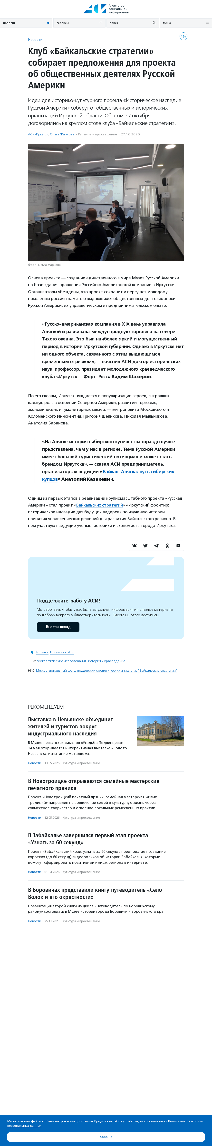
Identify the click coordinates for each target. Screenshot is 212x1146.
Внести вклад (58, 627)
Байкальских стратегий (99, 505)
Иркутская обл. (62, 652)
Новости (35, 40)
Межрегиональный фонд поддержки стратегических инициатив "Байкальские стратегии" (106, 670)
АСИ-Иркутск (38, 134)
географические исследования (62, 661)
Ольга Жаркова (62, 134)
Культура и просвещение (97, 134)
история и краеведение (106, 661)
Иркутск (42, 652)
